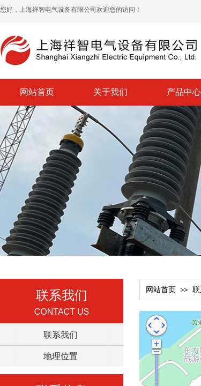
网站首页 (37, 91)
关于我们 (110, 91)
